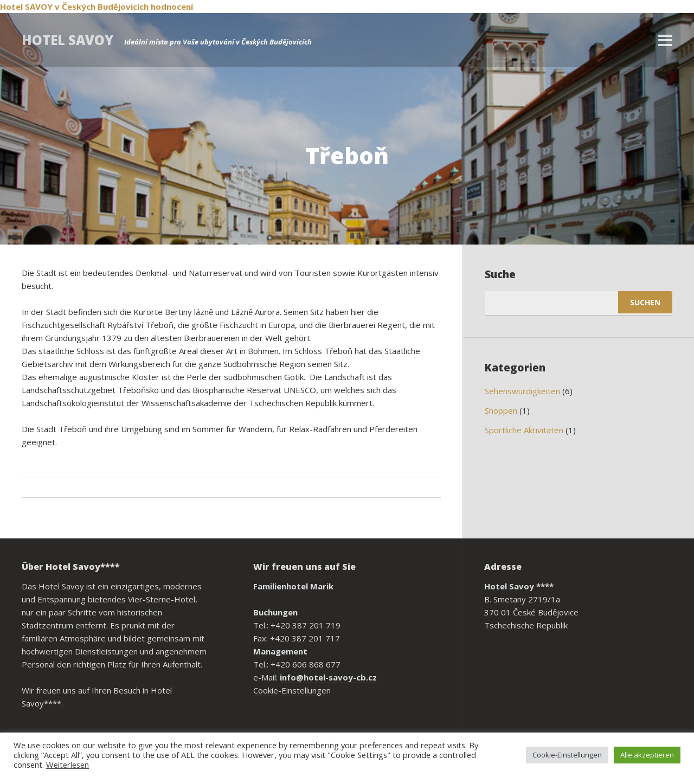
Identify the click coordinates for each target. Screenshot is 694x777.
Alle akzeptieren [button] (647, 755)
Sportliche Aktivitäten (524, 430)
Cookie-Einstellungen (292, 690)
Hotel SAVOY (26, 6)
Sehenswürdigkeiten (522, 391)
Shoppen (501, 410)
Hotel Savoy (67, 40)
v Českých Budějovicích (102, 6)
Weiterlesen (67, 764)
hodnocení (172, 6)
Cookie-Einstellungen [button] (567, 755)
